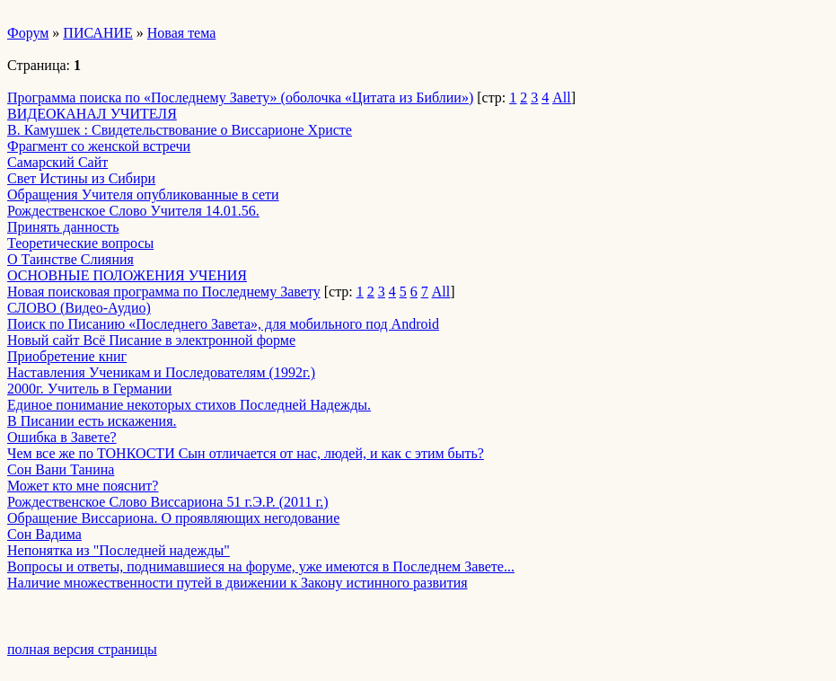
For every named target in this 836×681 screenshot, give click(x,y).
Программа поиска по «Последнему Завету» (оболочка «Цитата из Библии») (240, 97)
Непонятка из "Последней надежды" (118, 550)
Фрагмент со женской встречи (98, 146)
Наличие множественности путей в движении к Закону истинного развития (237, 582)
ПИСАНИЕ (97, 32)
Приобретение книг (67, 356)
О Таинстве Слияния (70, 259)
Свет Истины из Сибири (81, 178)
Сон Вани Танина (60, 469)
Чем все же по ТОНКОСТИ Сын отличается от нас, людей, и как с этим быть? (245, 453)
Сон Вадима (44, 534)
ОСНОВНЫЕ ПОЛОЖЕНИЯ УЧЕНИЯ (127, 275)
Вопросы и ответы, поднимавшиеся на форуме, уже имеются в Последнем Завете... (261, 566)
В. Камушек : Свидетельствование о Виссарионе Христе (179, 129)
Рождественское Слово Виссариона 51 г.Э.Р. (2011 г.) (167, 501)
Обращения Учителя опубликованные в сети (143, 194)
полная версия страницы (82, 649)
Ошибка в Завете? (62, 437)
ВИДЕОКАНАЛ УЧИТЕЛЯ (92, 113)
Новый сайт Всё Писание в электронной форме (151, 340)
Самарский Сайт (57, 162)
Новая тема (181, 32)
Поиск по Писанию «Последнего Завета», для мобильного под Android (223, 324)
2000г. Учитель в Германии (89, 388)
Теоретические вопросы (80, 243)
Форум (27, 32)
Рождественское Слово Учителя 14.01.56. (133, 210)
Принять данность (63, 226)
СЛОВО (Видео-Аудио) (79, 307)
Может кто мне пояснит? (82, 485)
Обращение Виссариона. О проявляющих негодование (173, 518)
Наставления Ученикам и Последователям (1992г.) (161, 372)
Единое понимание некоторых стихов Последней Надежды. (189, 404)
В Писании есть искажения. (92, 421)
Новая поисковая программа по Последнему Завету (164, 291)
